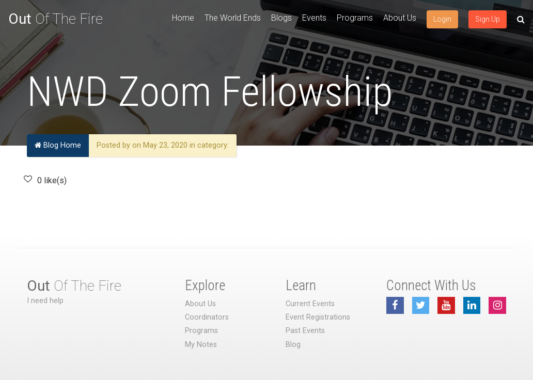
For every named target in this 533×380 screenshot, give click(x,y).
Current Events (310, 303)
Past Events (305, 330)
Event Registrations (318, 317)
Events (314, 18)
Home (183, 18)
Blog (293, 344)
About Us (399, 18)
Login (442, 19)
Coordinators (207, 317)
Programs (355, 18)
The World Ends (233, 18)
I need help (45, 300)
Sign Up (487, 19)
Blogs (281, 18)
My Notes (201, 344)
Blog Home (58, 145)
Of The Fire (55, 18)
